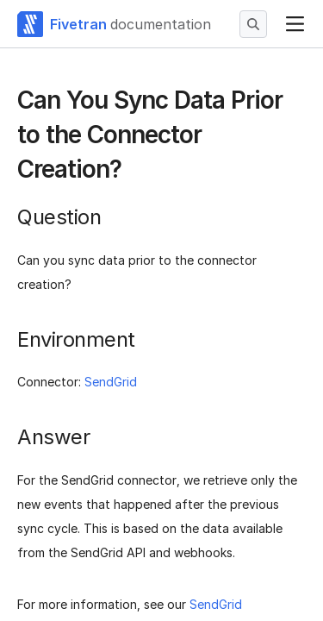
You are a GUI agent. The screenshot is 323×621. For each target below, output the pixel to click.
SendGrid (110, 381)
